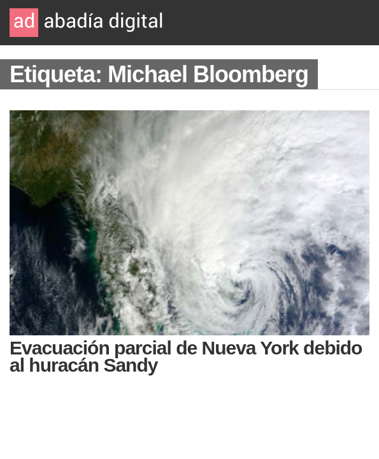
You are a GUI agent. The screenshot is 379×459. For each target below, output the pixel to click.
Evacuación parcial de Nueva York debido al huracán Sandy (186, 356)
